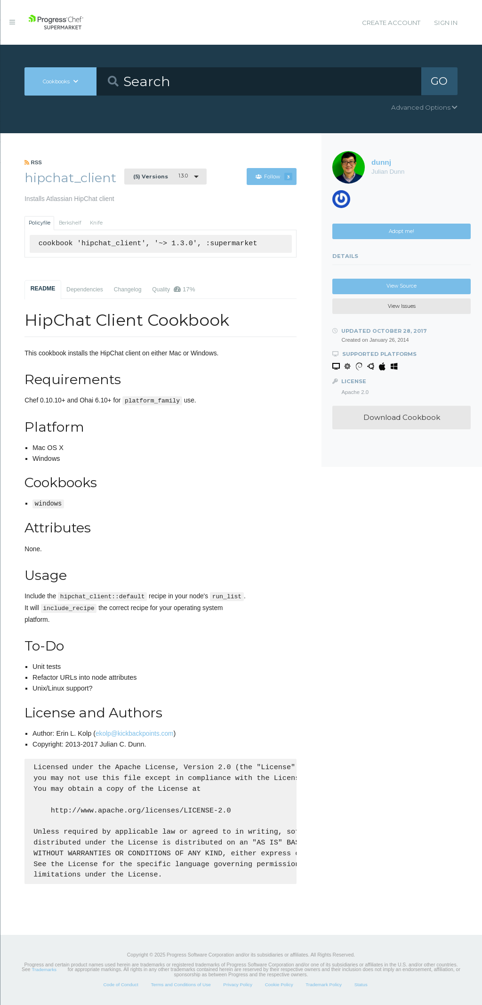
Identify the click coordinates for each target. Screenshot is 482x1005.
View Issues (402, 306)
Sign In (446, 22)
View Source (401, 286)
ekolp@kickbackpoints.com (134, 733)
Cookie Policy (279, 984)
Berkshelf (70, 223)
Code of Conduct (120, 984)
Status (361, 984)
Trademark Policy (323, 984)
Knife (96, 223)
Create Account (391, 22)
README (43, 288)
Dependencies (84, 289)
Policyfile (39, 223)
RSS (33, 162)
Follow (274, 177)
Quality (173, 289)
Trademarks (44, 969)
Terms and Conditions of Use (180, 984)
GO (439, 81)
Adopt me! (401, 231)
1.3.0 (160, 176)
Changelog (128, 289)
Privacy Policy (237, 984)
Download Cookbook (401, 417)
